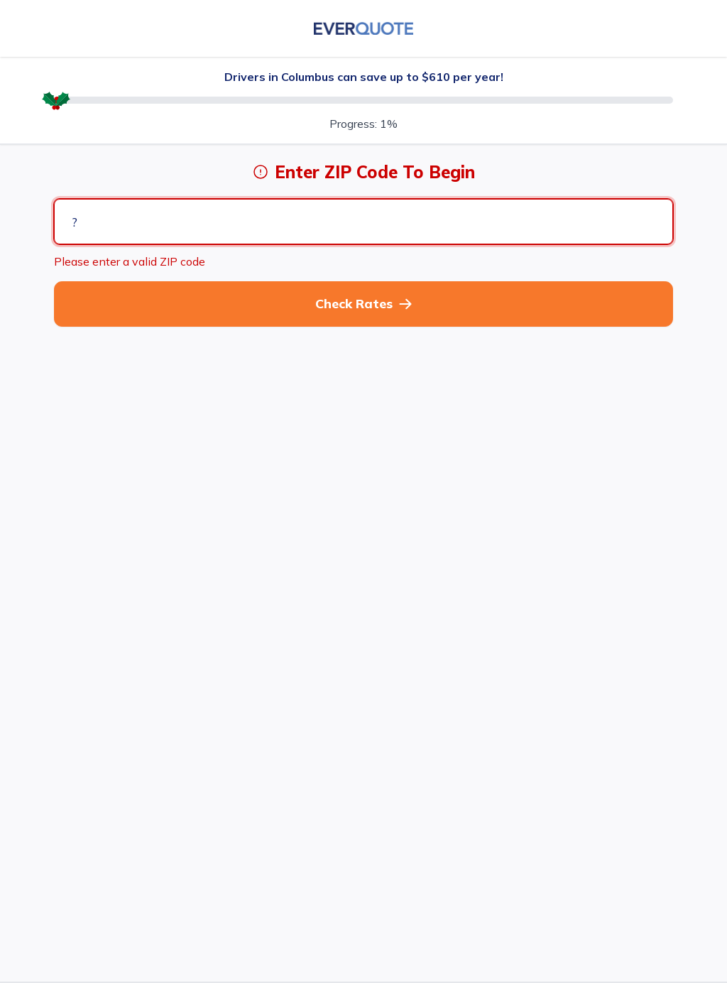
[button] (363, 304)
